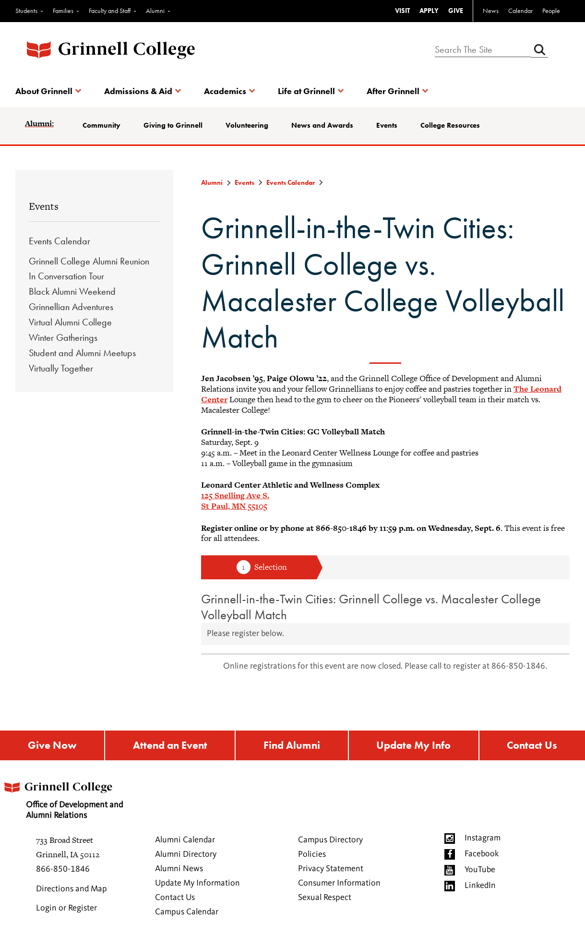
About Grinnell (43, 90)
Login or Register (66, 910)
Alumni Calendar (185, 842)
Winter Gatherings (63, 337)
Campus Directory (330, 842)
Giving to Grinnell (173, 125)
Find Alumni (292, 746)
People (551, 10)
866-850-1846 (63, 871)
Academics (225, 90)
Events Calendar (59, 241)
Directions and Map (71, 891)
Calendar (520, 10)
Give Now (51, 746)
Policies (312, 856)
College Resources (450, 125)
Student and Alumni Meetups (82, 353)
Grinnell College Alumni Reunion (89, 261)
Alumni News (179, 871)
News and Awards (322, 125)
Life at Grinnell (306, 90)
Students (26, 10)
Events (386, 125)
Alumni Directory (185, 856)
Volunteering (247, 125)
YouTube (480, 872)
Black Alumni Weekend (72, 291)
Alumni (155, 10)
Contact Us (532, 746)
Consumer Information (339, 885)
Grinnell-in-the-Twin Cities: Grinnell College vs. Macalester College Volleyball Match (371, 606)
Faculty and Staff (110, 10)
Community (101, 125)
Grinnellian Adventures (71, 306)
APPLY (429, 10)
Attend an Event (169, 746)
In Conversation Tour (66, 276)
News (491, 10)
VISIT (402, 10)
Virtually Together (61, 368)
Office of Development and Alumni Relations (72, 800)
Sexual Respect (324, 900)
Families (63, 10)
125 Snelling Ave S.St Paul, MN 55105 (235, 501)
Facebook (482, 856)
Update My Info (414, 746)
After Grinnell (393, 90)
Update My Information (197, 885)
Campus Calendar (186, 914)
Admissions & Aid (138, 90)
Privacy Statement (330, 871)
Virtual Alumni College (70, 322)
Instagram (483, 840)
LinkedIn (480, 888)
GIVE (455, 10)
